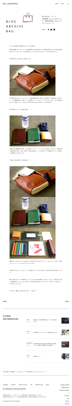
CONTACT (13, 384)
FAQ (31, 384)
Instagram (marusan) (64, 390)
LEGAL (47, 384)
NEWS (7, 371)
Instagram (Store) (65, 387)
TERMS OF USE (39, 384)
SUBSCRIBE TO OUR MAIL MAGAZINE (14, 388)
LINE (68, 398)
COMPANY (5, 384)
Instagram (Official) (64, 384)
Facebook (67, 395)
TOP (4, 371)
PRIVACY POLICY (23, 384)
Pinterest (67, 403)
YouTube (67, 401)
